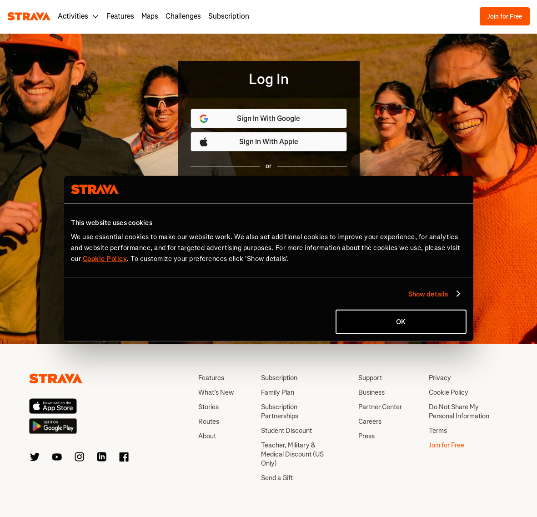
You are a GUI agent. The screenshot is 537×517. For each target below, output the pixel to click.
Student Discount (286, 430)
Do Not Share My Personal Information (459, 411)
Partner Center (380, 407)
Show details (428, 293)
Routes (208, 421)
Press (366, 436)
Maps (149, 16)
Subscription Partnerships (279, 411)
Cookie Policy (448, 392)
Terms (438, 430)
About (207, 436)
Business (371, 392)
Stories (208, 407)
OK (401, 321)
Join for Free (504, 16)
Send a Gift (277, 477)
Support (370, 377)
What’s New (216, 392)
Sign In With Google (249, 118)
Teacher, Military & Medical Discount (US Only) (292, 454)
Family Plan (277, 392)
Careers (369, 421)
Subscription (228, 16)
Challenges (183, 16)
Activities (78, 16)
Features (120, 16)
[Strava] (28, 16)
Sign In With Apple (248, 141)
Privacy (440, 377)
